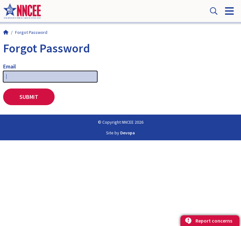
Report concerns (213, 221)
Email (9, 66)
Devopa (127, 133)
